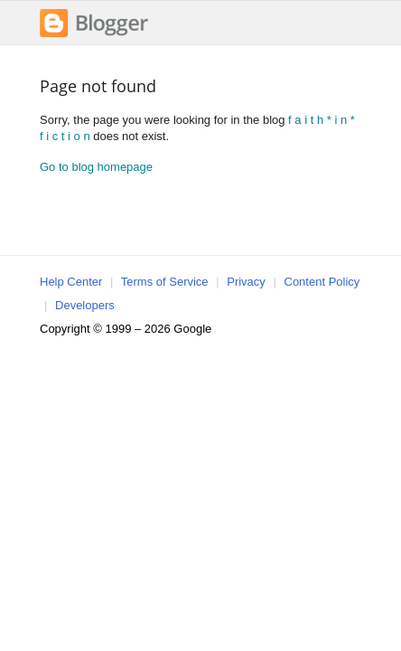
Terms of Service (165, 281)
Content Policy (322, 281)
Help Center (71, 281)
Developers (85, 305)
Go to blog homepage (96, 167)
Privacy (246, 281)
